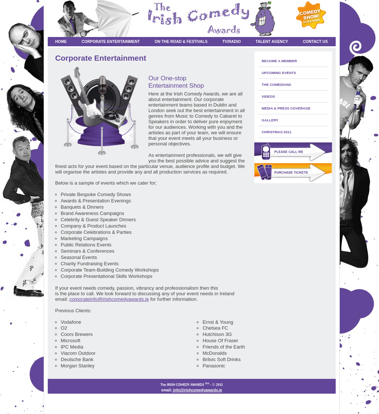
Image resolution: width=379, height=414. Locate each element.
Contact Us (315, 42)
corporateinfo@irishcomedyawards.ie (109, 299)
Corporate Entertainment (110, 42)
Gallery (270, 120)
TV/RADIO (231, 42)
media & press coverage (286, 108)
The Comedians (276, 85)
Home (61, 42)
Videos (268, 96)
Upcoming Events (279, 73)
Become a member (279, 61)
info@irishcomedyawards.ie (197, 390)
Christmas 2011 (276, 132)
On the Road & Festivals (181, 42)
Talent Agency (272, 42)
